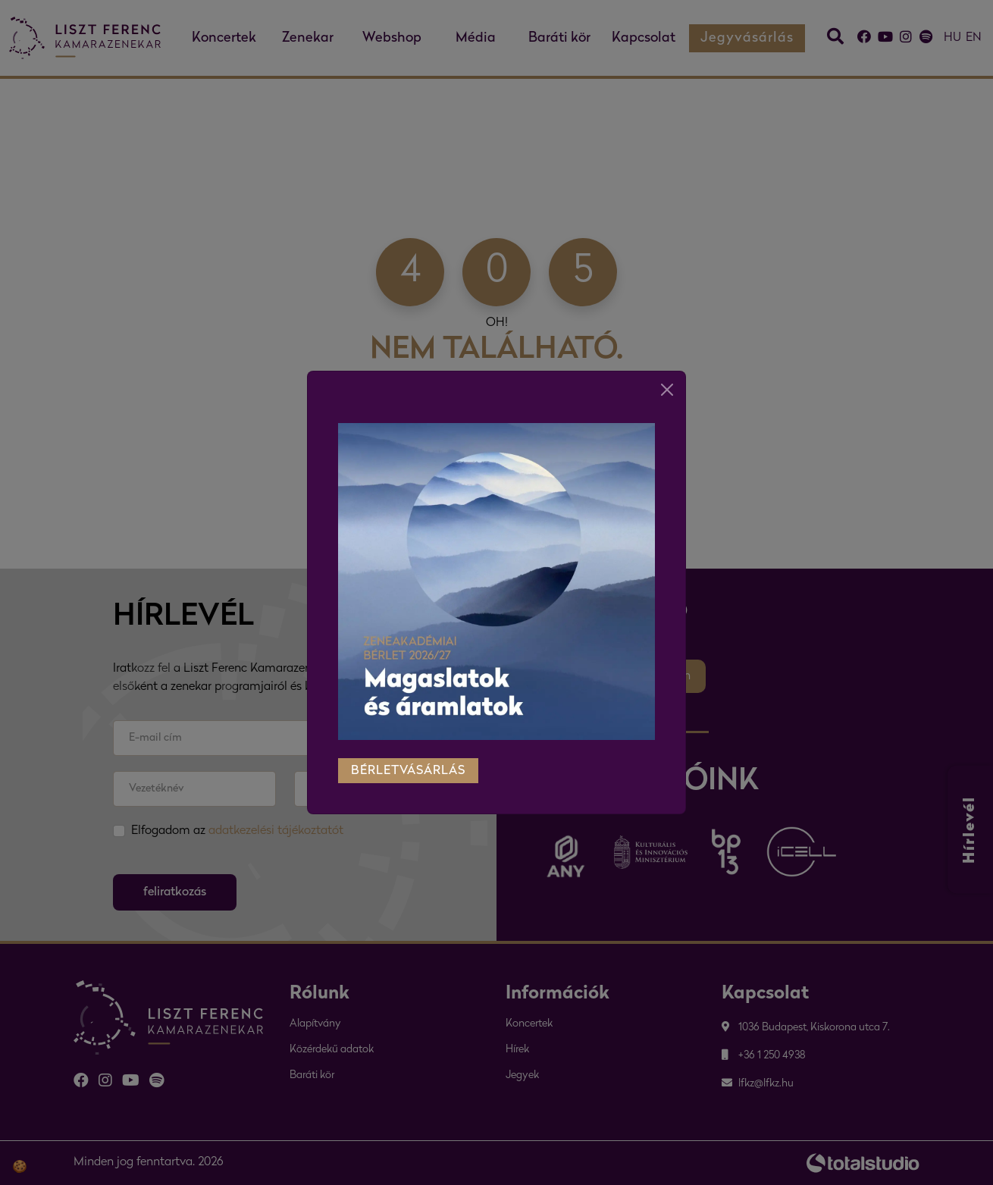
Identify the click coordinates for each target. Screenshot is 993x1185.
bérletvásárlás (408, 754)
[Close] (667, 373)
